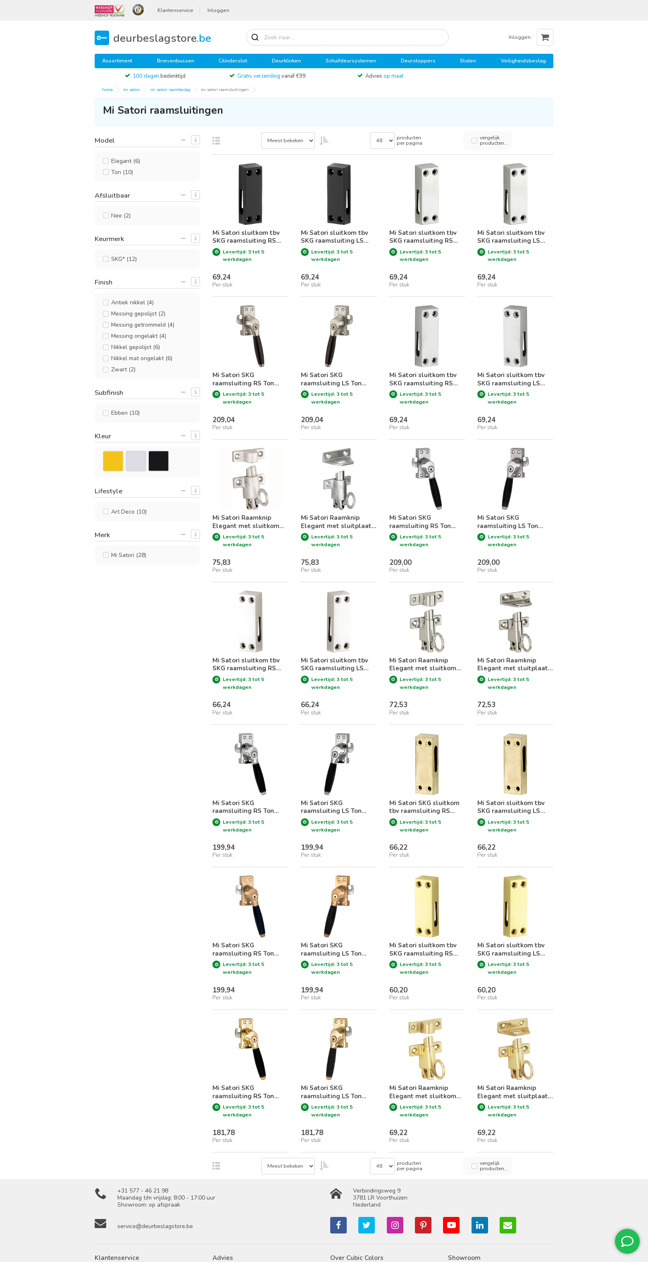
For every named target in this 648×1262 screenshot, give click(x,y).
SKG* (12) (124, 259)
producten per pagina (409, 140)
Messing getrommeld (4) (142, 325)
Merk (102, 535)
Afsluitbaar (112, 195)
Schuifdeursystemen (351, 60)
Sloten (468, 60)
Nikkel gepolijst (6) (135, 347)
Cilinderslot (233, 60)
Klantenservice (175, 10)
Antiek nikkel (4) (132, 302)
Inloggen (218, 10)
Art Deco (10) (129, 512)
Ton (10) (122, 172)
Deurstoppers (418, 60)
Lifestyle (108, 491)
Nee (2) (121, 216)
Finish (103, 282)
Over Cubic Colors (357, 1257)
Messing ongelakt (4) (138, 336)
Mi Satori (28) (128, 555)
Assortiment (117, 60)
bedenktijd (159, 76)
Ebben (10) (125, 413)
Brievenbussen (175, 60)
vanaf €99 (271, 76)
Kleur (103, 436)
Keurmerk (109, 239)
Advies (384, 76)
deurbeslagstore (162, 38)
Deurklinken (286, 60)
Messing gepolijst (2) (138, 314)
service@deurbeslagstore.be (155, 1226)
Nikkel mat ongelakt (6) (141, 358)
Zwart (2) (123, 369)
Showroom (464, 1257)
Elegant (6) (125, 161)
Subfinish (109, 392)
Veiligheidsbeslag (523, 60)
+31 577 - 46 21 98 (142, 1191)
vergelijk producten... (494, 140)
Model (105, 140)
